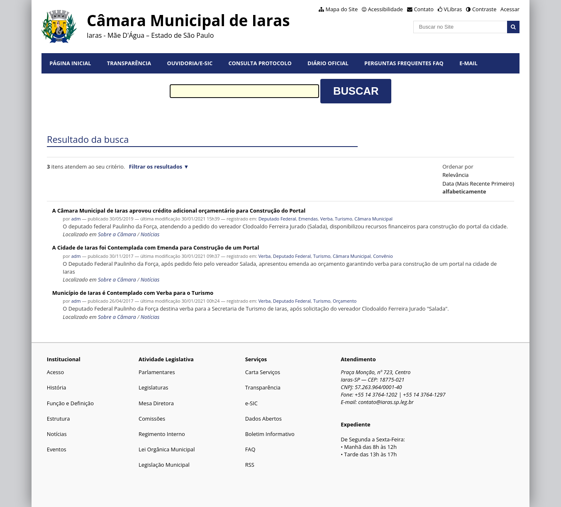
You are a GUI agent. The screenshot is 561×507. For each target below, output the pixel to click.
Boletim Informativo (270, 434)
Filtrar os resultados (155, 166)
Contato (424, 9)
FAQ (250, 449)
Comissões (152, 418)
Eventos (56, 449)
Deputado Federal (277, 219)
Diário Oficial (328, 63)
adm (76, 219)
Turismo (343, 219)
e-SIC (251, 403)
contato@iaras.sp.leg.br (386, 402)
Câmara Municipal (373, 219)
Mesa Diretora (156, 403)
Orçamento (344, 301)
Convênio (383, 256)
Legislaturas (153, 387)
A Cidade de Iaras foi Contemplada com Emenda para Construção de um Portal (155, 247)
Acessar (510, 9)
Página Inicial (70, 63)
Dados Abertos (263, 418)
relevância (455, 175)
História (56, 387)
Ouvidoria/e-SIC (189, 63)
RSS (249, 464)
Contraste (484, 9)
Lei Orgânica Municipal (167, 449)
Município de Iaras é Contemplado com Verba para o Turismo (132, 292)
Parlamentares (157, 372)
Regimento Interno (162, 434)
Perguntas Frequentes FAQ (404, 63)
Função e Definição (70, 403)
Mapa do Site (341, 9)
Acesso (55, 372)
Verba (326, 219)
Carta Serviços (262, 372)
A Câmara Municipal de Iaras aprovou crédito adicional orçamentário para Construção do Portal (178, 210)
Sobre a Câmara (117, 234)
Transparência (129, 63)
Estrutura (58, 418)
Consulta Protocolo (259, 63)
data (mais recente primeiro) (478, 183)
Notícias (150, 234)
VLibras (453, 9)
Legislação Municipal (164, 464)
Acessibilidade (385, 9)
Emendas (308, 219)
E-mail (468, 63)
